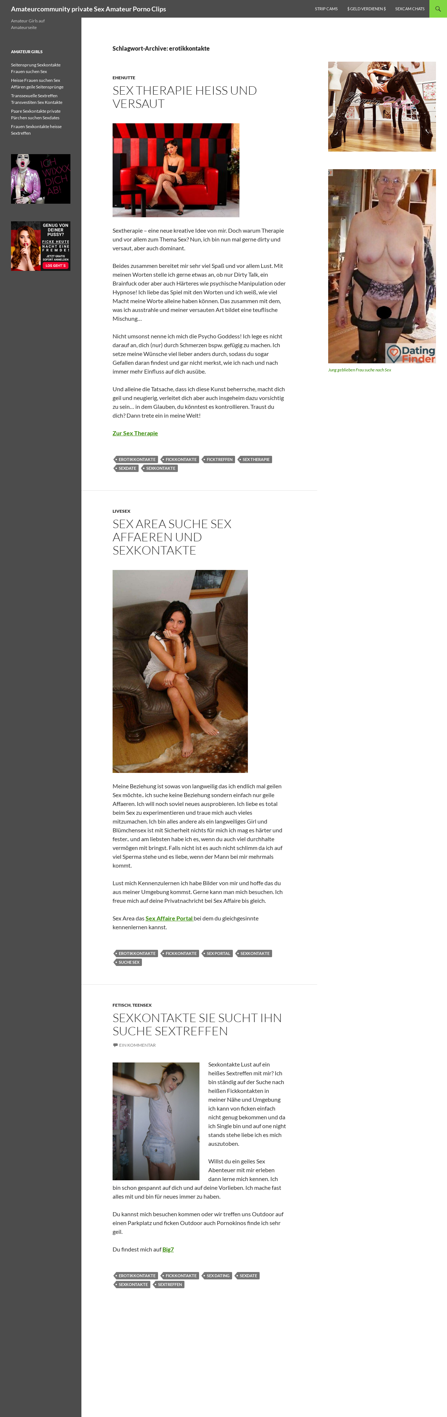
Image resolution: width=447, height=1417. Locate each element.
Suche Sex (129, 962)
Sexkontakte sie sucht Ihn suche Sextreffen (197, 1024)
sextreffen (170, 1284)
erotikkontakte (137, 459)
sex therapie (256, 459)
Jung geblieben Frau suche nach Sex (359, 370)
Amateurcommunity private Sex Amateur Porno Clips (88, 9)
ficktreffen (219, 459)
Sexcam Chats (410, 8)
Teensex (142, 1005)
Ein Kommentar (137, 1045)
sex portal (218, 953)
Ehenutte (124, 77)
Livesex (122, 511)
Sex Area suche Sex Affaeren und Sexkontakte (172, 536)
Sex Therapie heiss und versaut (185, 97)
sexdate (127, 468)
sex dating (218, 1275)
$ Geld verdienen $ (366, 8)
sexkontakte (160, 468)
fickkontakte (181, 459)
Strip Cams (326, 8)
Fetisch (122, 1005)
